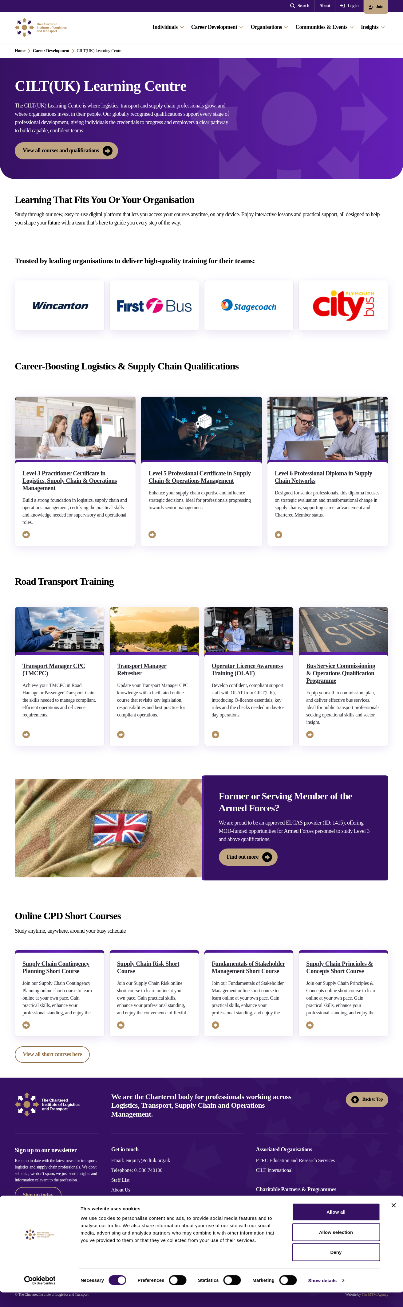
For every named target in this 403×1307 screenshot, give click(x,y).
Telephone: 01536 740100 (137, 1170)
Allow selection (336, 1246)
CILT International (274, 1170)
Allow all (336, 1226)
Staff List (120, 1180)
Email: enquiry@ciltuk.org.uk (140, 1160)
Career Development (51, 51)
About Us (120, 1189)
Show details (322, 1294)
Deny (336, 1266)
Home (20, 51)
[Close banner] (393, 1220)
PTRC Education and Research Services (295, 1160)
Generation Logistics (276, 1209)
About (324, 5)
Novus (262, 1200)
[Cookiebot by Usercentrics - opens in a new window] (40, 1295)
